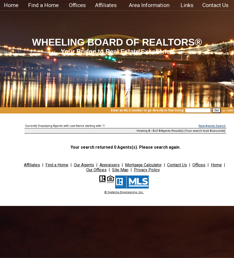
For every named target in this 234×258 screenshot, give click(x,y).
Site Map (120, 169)
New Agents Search (212, 126)
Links (186, 5)
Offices (77, 5)
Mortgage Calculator (143, 164)
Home (11, 5)
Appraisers (110, 164)
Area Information (149, 5)
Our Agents (84, 164)
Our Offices (96, 169)
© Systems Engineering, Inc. (124, 192)
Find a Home (43, 5)
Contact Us (215, 5)
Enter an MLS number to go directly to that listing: (147, 110)
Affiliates (106, 5)
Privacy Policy (147, 169)
